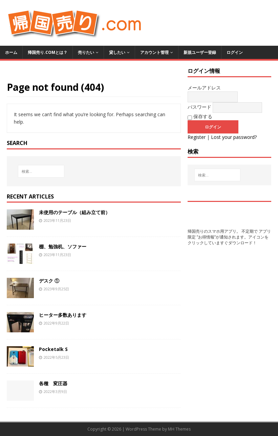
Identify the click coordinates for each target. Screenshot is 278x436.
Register (197, 137)
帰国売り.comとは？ (47, 52)
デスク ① (49, 280)
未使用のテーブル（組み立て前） (74, 212)
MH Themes (179, 429)
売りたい (86, 52)
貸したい (117, 52)
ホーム (11, 52)
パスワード (199, 107)
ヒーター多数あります (62, 315)
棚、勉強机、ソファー (62, 246)
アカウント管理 (154, 52)
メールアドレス (204, 87)
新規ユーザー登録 (200, 52)
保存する (200, 116)
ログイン (235, 52)
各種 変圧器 (53, 383)
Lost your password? (234, 137)
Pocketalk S (53, 349)
